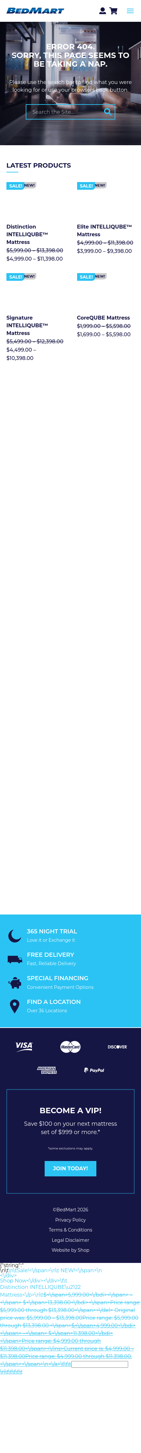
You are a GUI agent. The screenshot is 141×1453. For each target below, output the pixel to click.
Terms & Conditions (70, 1230)
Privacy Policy (70, 1220)
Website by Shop (71, 1250)
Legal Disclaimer (70, 1240)
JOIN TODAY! (70, 1168)
